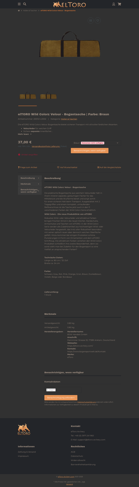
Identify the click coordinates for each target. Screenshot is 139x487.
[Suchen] (24, 4)
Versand (69, 484)
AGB (73, 452)
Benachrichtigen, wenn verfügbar (90, 150)
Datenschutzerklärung (86, 402)
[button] (113, 4)
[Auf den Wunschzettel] (98, 20)
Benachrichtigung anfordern (61, 397)
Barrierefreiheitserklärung (83, 464)
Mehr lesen (24, 134)
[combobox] (96, 143)
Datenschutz (77, 456)
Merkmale (30, 184)
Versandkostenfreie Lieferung (46, 146)
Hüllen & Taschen (69, 119)
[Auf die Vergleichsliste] (91, 20)
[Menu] (19, 4)
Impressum (23, 456)
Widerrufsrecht (78, 460)
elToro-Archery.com (66, 477)
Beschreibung (30, 178)
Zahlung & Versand (27, 452)
